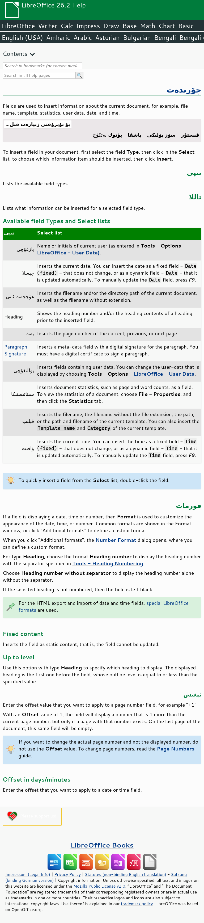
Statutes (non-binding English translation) (125, 874)
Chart (166, 25)
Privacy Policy (67, 874)
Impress (88, 25)
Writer (47, 25)
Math (147, 25)
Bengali (165, 37)
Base (129, 25)
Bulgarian (137, 37)
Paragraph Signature (15, 350)
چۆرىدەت (184, 89)
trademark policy (137, 904)
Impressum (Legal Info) (27, 874)
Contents (15, 53)
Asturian (107, 37)
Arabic (82, 37)
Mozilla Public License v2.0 (99, 886)
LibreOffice (18, 25)
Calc (67, 25)
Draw (111, 25)
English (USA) (22, 37)
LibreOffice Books (102, 845)
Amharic (58, 37)
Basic (186, 25)
